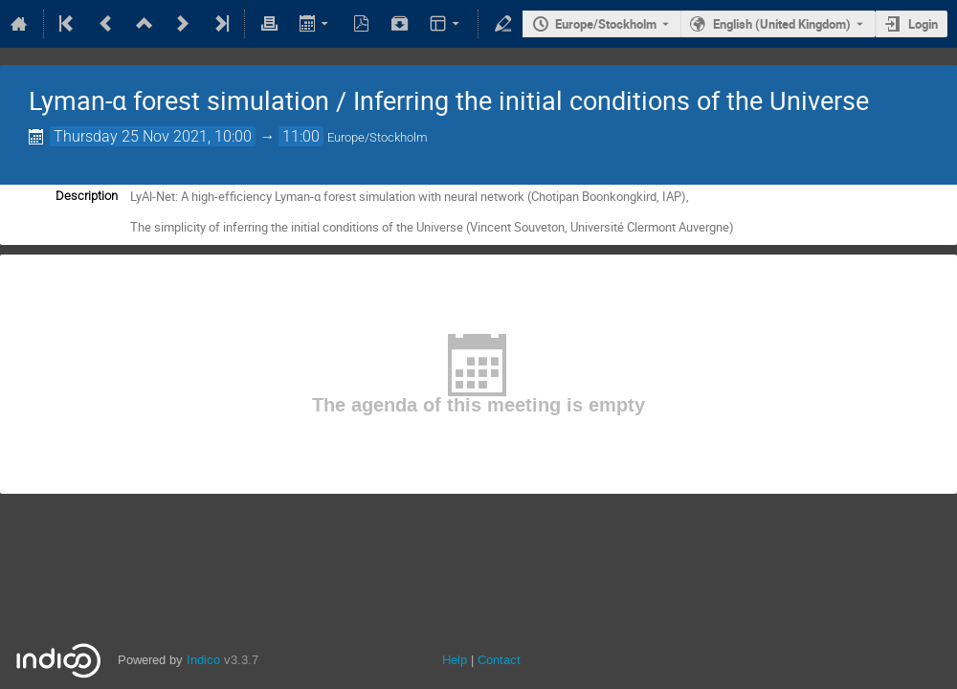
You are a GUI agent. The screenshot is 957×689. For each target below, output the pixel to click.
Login (923, 24)
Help (454, 660)
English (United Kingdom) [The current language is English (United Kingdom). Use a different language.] (782, 24)
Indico (203, 660)
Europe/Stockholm (606, 24)
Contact (499, 660)
